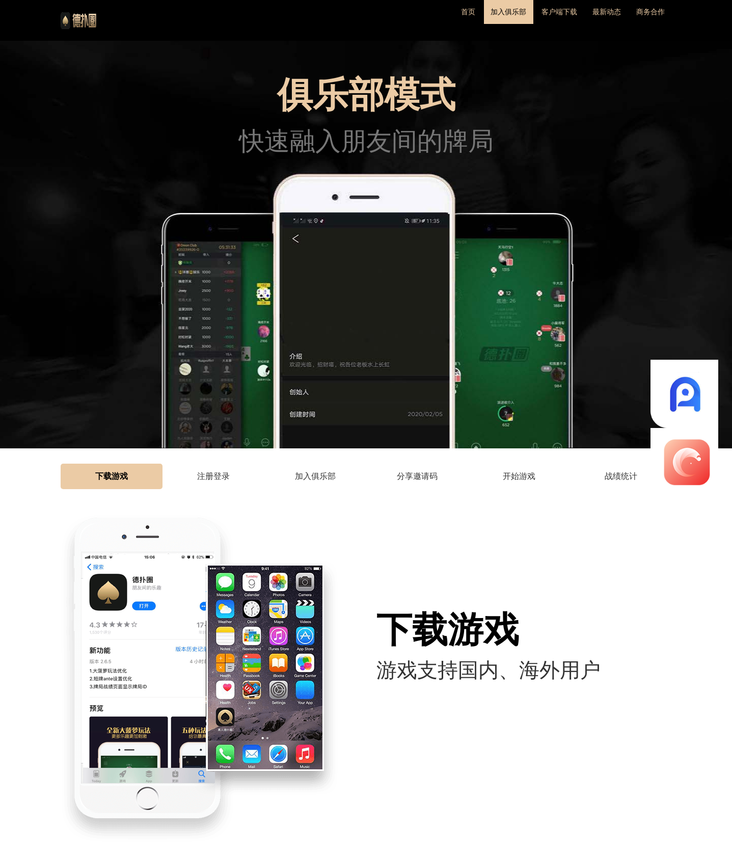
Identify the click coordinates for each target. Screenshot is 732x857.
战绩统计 (621, 476)
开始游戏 (519, 476)
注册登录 (213, 476)
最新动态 (590, 20)
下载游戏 (111, 476)
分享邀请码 (417, 476)
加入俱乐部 (468, 20)
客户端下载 (531, 20)
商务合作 (645, 20)
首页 (418, 20)
